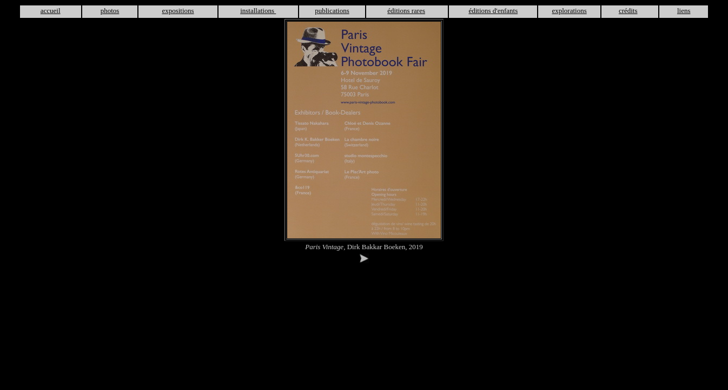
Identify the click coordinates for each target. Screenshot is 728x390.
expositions (178, 10)
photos (110, 10)
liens (684, 10)
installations (258, 10)
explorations (569, 10)
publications (332, 10)
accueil (51, 10)
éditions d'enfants (493, 10)
